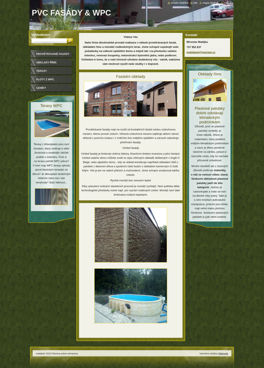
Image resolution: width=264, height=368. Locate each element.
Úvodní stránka (179, 2)
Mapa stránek (211, 2)
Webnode (223, 353)
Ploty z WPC (45, 79)
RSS (225, 2)
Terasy (41, 70)
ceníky (41, 87)
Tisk (195, 2)
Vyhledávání (40, 34)
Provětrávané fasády (53, 53)
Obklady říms (46, 62)
